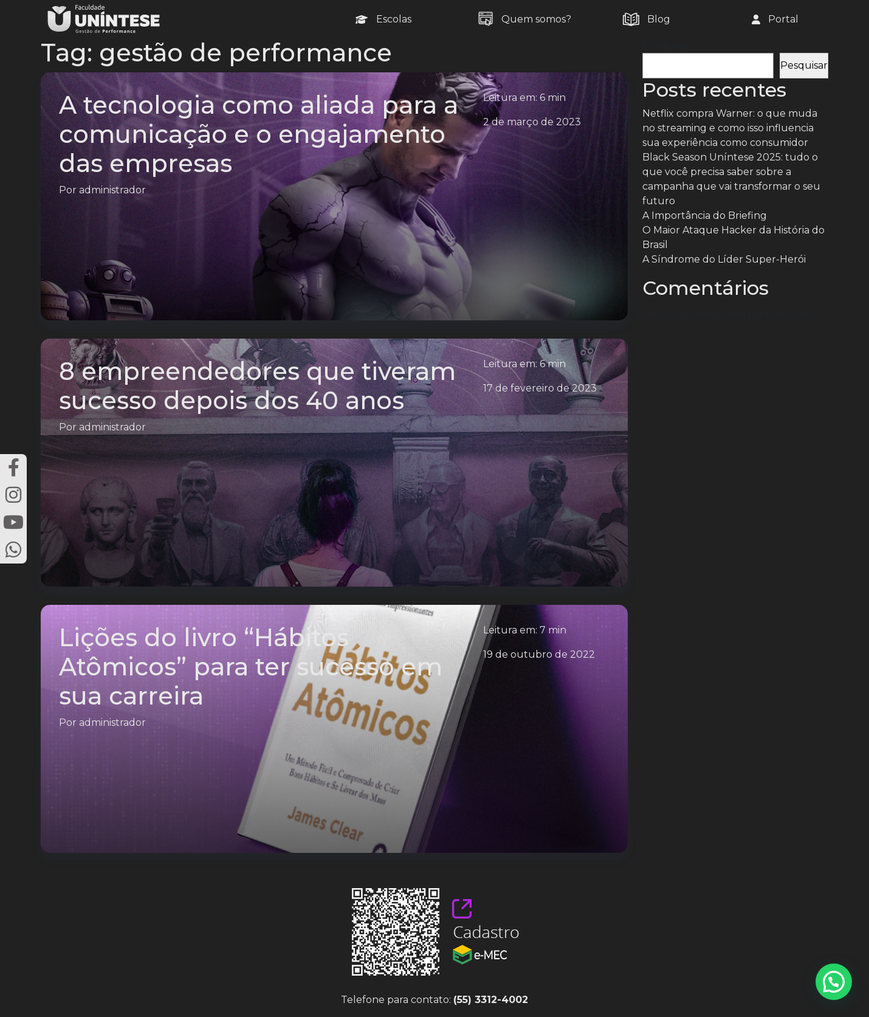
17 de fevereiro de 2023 (540, 388)
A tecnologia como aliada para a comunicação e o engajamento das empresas (258, 134)
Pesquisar (666, 45)
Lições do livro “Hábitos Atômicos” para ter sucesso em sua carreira (250, 666)
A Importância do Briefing (704, 215)
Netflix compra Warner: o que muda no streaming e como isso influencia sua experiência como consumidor (729, 128)
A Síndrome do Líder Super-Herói (724, 259)
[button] (834, 982)
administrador (112, 190)
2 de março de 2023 (532, 122)
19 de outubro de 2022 (539, 654)
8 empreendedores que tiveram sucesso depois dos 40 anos (257, 385)
